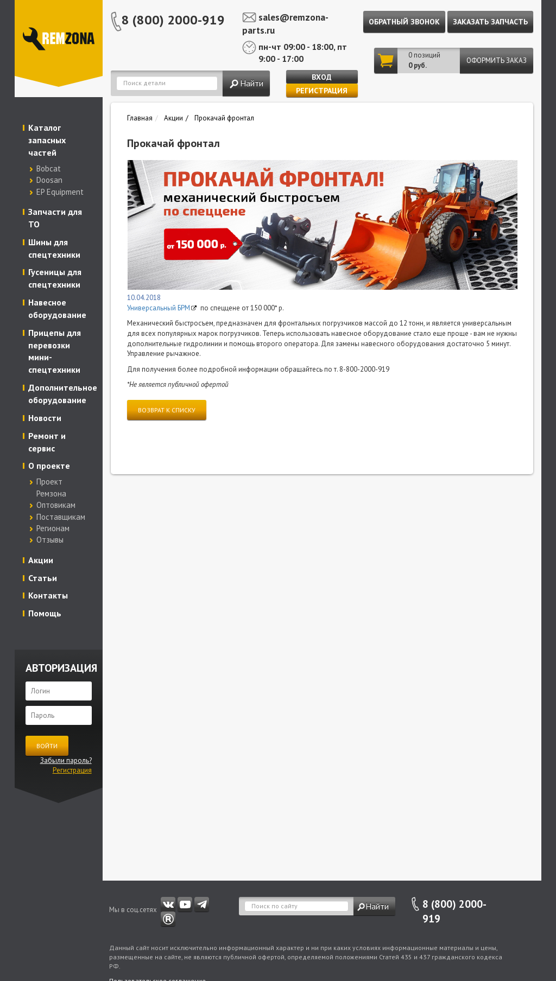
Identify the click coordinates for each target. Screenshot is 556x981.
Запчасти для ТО (55, 218)
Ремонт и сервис (47, 442)
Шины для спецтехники (54, 248)
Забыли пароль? (66, 760)
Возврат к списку (166, 410)
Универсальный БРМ (158, 308)
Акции (40, 560)
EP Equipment (60, 192)
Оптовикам (55, 505)
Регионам (53, 528)
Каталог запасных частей (47, 140)
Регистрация (322, 90)
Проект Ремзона (51, 487)
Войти (47, 746)
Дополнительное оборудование (61, 393)
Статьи (42, 577)
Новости (44, 417)
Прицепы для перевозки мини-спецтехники (54, 351)
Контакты (48, 595)
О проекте (49, 465)
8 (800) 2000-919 (173, 19)
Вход (322, 77)
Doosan (49, 180)
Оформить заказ (496, 60)
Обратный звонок (404, 22)
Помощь (44, 613)
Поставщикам (60, 517)
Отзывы (50, 539)
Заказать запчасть (490, 22)
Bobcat (48, 168)
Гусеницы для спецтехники (54, 278)
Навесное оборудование (57, 308)
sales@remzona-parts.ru (285, 23)
